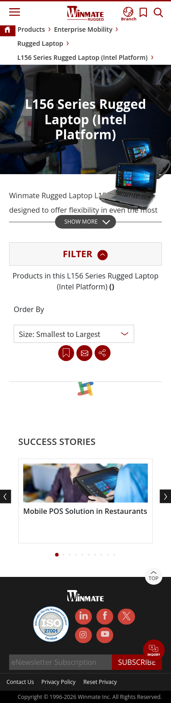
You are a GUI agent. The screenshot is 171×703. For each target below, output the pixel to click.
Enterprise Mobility (83, 29)
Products (31, 29)
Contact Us (20, 682)
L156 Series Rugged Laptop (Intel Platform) (82, 57)
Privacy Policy (58, 682)
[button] (57, 555)
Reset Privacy (100, 682)
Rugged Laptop (40, 43)
